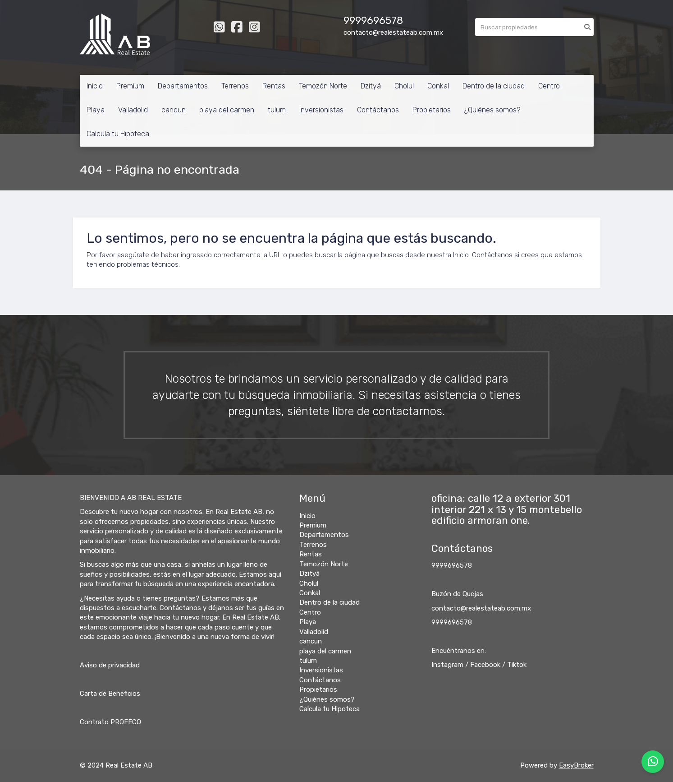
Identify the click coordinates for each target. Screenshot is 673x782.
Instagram (447, 665)
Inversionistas (321, 110)
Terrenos (235, 86)
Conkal (438, 86)
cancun (173, 110)
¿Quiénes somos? (492, 110)
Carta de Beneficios (110, 693)
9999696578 (451, 565)
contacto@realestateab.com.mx (481, 608)
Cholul (404, 86)
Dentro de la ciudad (493, 86)
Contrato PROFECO (110, 722)
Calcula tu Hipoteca (118, 134)
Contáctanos (378, 110)
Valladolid (133, 110)
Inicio (95, 86)
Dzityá (371, 86)
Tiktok (516, 665)
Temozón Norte (323, 86)
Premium (130, 86)
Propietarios (431, 110)
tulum (277, 110)
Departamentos (183, 86)
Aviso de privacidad (110, 665)
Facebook (485, 665)
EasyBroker (576, 765)
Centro (549, 86)
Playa (96, 110)
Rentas (273, 86)
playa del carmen (226, 110)
